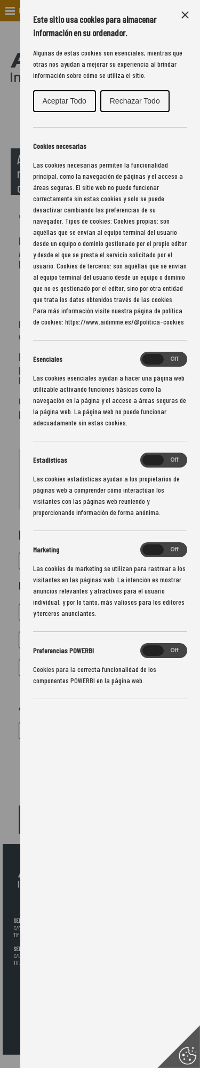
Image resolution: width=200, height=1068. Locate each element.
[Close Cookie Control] (185, 15)
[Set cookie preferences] (178, 1046)
